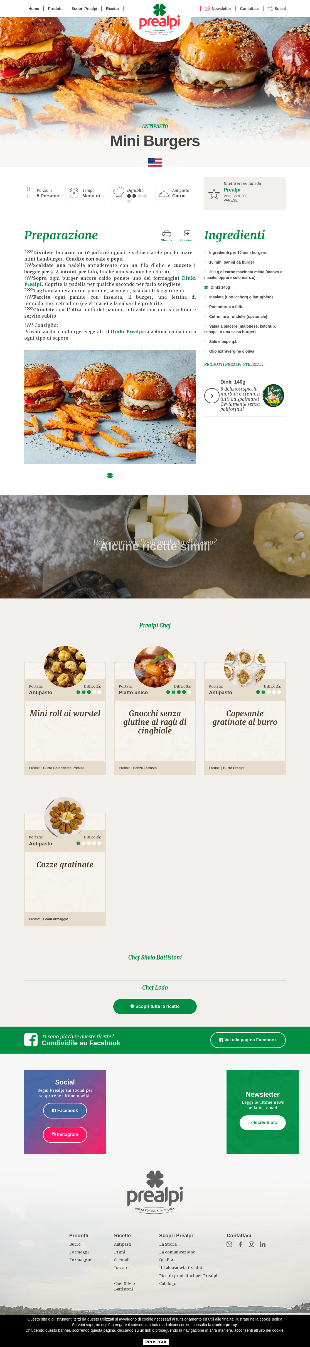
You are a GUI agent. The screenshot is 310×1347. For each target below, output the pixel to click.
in (262, 1244)
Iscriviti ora (262, 1122)
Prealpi (232, 190)
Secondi (122, 1260)
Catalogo (167, 1283)
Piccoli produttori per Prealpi (188, 1276)
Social (280, 8)
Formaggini (81, 1260)
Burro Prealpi (233, 768)
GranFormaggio (55, 919)
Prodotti (55, 8)
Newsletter (221, 8)
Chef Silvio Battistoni (155, 957)
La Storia (168, 1244)
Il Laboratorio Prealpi (180, 1268)
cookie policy (224, 1325)
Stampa (166, 240)
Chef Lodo (155, 987)
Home (33, 8)
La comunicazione (177, 1252)
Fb (240, 1244)
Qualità (166, 1260)
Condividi (187, 240)
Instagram (65, 1134)
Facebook (65, 1110)
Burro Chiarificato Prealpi (63, 768)
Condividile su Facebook (81, 1043)
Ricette (112, 8)
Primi (119, 1252)
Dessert (121, 1268)
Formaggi (79, 1252)
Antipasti (122, 1244)
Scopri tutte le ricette (155, 1006)
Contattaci (249, 8)
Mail (229, 1244)
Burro (75, 1244)
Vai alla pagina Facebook (248, 1039)
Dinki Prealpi (127, 332)
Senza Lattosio (145, 768)
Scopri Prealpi (84, 8)
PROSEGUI (156, 1342)
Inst (251, 1244)
